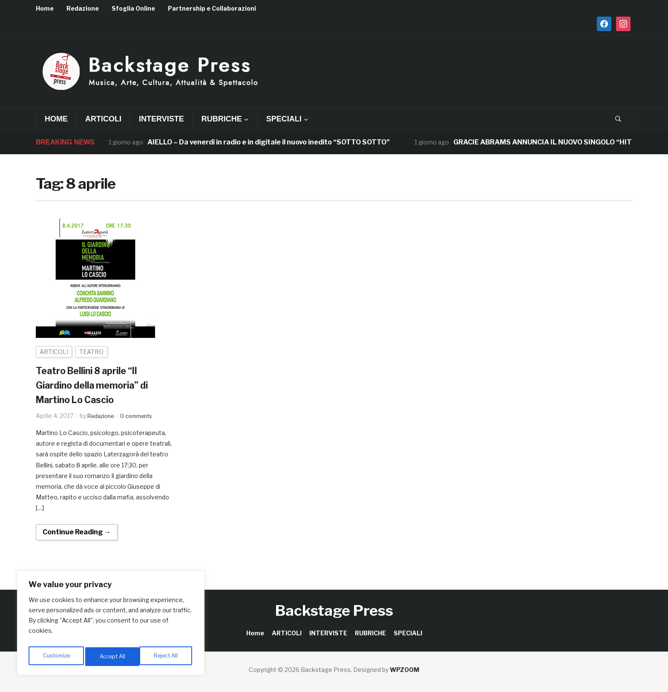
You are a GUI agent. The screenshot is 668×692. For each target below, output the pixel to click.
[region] (110, 625)
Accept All (167, 656)
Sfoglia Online (133, 8)
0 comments (142, 415)
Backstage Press (334, 610)
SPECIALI (284, 119)
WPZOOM (404, 669)
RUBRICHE (222, 119)
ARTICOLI (103, 119)
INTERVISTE (161, 119)
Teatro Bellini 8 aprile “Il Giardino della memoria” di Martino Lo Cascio (100, 384)
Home (45, 8)
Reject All (112, 656)
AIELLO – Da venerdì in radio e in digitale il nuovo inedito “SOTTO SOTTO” (269, 142)
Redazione (82, 8)
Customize (56, 656)
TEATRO (91, 351)
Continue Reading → (77, 532)
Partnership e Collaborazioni (212, 8)
